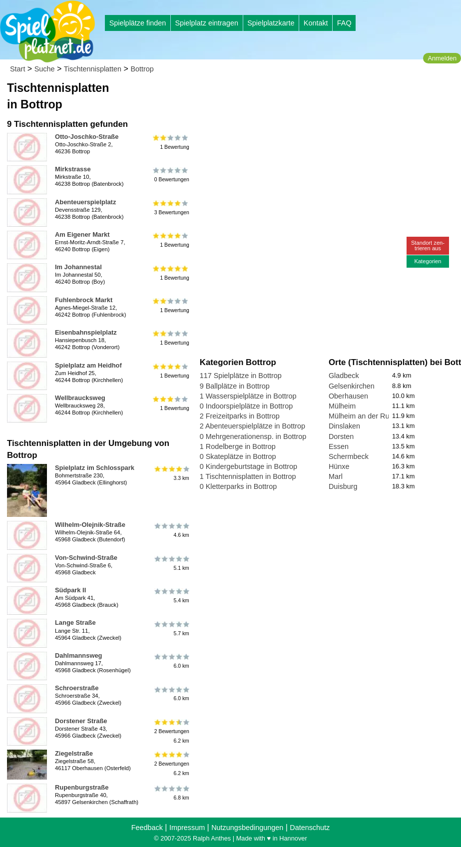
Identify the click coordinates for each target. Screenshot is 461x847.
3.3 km (171, 473)
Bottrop (141, 69)
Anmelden (442, 58)
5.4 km (171, 595)
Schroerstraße (76, 688)
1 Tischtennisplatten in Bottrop (248, 476)
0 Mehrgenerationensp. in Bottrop (253, 436)
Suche (44, 69)
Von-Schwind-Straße (86, 557)
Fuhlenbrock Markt (83, 300)
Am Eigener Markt (82, 234)
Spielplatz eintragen (206, 23)
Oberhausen (348, 396)
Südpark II (70, 590)
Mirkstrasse (73, 169)
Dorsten (341, 436)
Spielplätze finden (137, 23)
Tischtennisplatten (92, 69)
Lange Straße (75, 622)
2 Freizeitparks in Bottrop (240, 416)
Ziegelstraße (74, 753)
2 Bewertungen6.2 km (171, 731)
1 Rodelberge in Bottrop (238, 446)
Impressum (187, 828)
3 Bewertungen (171, 207)
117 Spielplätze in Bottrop (241, 376)
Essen (339, 446)
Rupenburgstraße (81, 787)
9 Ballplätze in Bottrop (235, 386)
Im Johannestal (78, 267)
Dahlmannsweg (78, 655)
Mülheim (342, 406)
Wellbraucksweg (80, 398)
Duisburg (343, 486)
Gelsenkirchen (352, 386)
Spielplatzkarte (270, 23)
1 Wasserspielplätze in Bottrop (248, 396)
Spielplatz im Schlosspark (94, 467)
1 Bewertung (171, 142)
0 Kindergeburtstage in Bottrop (248, 466)
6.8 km (171, 793)
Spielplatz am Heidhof (88, 365)
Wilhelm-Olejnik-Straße (90, 524)
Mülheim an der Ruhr (362, 416)
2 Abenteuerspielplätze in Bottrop (252, 426)
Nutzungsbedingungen (247, 828)
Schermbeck (349, 456)
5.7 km (171, 628)
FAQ (344, 23)
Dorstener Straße (81, 721)
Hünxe (339, 466)
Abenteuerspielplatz (85, 202)
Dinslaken (344, 426)
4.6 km (171, 530)
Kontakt (316, 23)
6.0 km (171, 661)
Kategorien (427, 261)
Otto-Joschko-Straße (86, 136)
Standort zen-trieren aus (428, 245)
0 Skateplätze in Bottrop (238, 456)
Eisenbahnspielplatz (86, 332)
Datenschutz (310, 828)
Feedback (147, 828)
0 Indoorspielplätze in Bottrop (246, 406)
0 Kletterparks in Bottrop (238, 486)
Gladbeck (344, 376)
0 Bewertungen (171, 174)
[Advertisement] (313, 95)
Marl (336, 476)
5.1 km (171, 563)
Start (17, 69)
